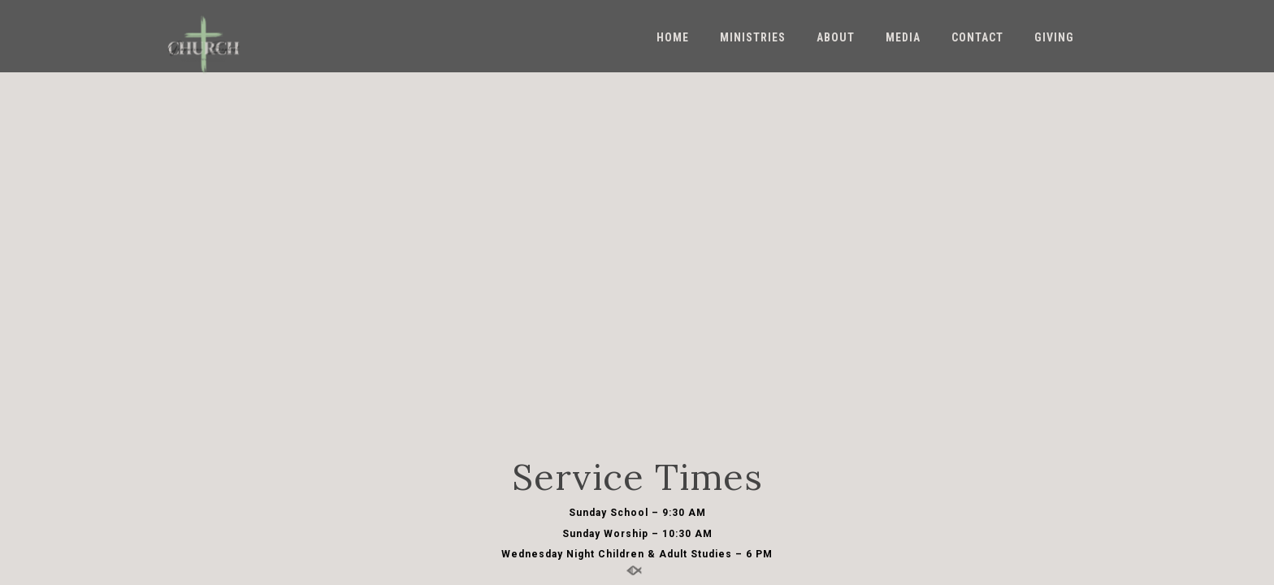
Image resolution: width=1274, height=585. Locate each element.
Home (672, 37)
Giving (1054, 37)
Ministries (753, 37)
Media (903, 37)
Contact (977, 37)
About (836, 37)
